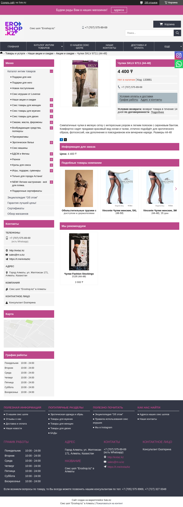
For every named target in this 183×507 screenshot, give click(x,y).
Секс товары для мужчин (26, 110)
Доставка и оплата (138, 46)
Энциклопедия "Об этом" (22, 197)
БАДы (53, 433)
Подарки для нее (21, 77)
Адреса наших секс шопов (154, 414)
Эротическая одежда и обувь (66, 414)
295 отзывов (151, 2)
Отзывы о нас (13, 419)
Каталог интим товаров (44, 46)
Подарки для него (22, 82)
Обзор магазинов (17, 213)
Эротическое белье (23, 142)
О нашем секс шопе (79, 46)
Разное (16, 159)
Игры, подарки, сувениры (26, 170)
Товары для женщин (61, 423)
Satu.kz (107, 500)
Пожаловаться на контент (109, 503)
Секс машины (20, 148)
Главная (13, 46)
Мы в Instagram (103, 427)
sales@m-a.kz (17, 254)
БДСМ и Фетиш (20, 153)
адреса (119, 10)
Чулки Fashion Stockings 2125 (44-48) (79, 275)
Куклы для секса (21, 165)
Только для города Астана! (27, 176)
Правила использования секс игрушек (110, 421)
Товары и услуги (15, 53)
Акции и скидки (65, 53)
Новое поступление (23, 88)
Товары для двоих (60, 428)
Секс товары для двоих (25, 116)
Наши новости (14, 428)
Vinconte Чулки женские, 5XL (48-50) (119, 212)
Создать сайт (8, 2)
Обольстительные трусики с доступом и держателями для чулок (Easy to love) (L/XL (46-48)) (79, 212)
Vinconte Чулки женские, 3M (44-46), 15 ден (160, 212)
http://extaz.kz (16, 250)
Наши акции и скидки (40, 53)
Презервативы (20, 136)
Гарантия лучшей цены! (21, 202)
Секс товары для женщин (26, 105)
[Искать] (177, 33)
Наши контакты (109, 46)
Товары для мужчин (61, 419)
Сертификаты (15, 208)
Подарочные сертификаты (27, 190)
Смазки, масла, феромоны (27, 122)
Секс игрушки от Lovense (26, 94)
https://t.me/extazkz (19, 259)
